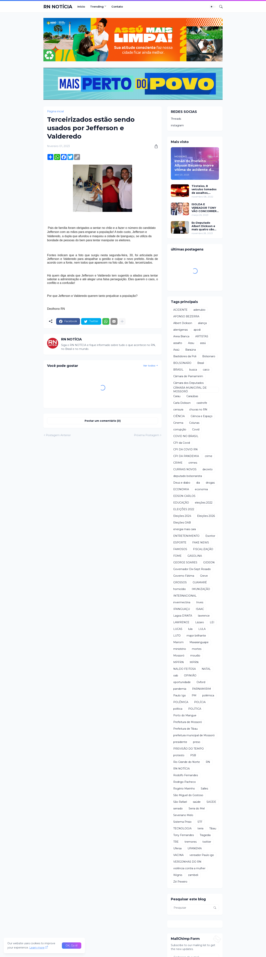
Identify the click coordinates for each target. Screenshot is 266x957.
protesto (178, 755)
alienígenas (180, 329)
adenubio (199, 309)
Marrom (178, 642)
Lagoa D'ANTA (182, 615)
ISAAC (200, 609)
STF (199, 821)
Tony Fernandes (183, 835)
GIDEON (209, 562)
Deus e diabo (181, 482)
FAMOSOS (180, 549)
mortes (196, 649)
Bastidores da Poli (184, 356)
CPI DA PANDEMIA (186, 456)
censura (178, 409)
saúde (197, 802)
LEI (212, 622)
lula (190, 629)
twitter (206, 841)
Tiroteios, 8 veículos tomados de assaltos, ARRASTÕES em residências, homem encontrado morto (205, 189)
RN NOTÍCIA (57, 6)
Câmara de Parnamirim (188, 376)
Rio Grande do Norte (186, 762)
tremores (191, 841)
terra (200, 828)
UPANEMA (194, 848)
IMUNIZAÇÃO (201, 589)
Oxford (201, 682)
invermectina (181, 602)
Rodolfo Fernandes (185, 775)
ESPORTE (179, 542)
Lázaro (199, 622)
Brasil (200, 363)
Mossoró (178, 655)
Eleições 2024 (182, 516)
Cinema (178, 422)
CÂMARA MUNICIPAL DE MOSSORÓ (190, 390)
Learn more (37, 947)
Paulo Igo (179, 695)
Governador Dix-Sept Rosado (192, 569)
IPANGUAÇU (181, 609)
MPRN (194, 662)
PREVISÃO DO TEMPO (188, 748)
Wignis (177, 875)
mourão (195, 655)
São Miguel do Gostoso (188, 795)
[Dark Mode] (213, 7)
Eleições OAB (182, 522)
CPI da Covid (181, 442)
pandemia (179, 688)
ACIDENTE (180, 309)
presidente (180, 742)
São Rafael (180, 802)
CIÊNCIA (179, 416)
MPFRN (178, 662)
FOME (177, 555)
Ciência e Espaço (201, 416)
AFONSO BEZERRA (186, 316)
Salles (204, 788)
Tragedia (205, 835)
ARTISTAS (201, 336)
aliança (202, 323)
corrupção (179, 429)
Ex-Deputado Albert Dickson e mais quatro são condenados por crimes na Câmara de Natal (204, 226)
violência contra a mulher (189, 868)
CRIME (178, 462)
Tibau (212, 828)
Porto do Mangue (184, 715)
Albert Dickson (182, 323)
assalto (177, 343)
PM (194, 695)
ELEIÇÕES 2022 (183, 509)
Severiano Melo (183, 815)
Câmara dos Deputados (188, 383)
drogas (210, 482)
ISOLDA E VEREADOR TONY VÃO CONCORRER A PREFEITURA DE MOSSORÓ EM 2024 (204, 208)
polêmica (208, 695)
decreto (207, 469)
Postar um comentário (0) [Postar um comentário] (103, 420)
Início (81, 6)
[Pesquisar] (219, 7)
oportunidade (182, 682)
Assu (191, 343)
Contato (117, 6)
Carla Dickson (182, 403)
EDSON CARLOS (184, 496)
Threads (176, 118)
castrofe (202, 403)
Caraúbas (192, 396)
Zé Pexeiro (180, 881)
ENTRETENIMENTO (186, 536)
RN (208, 762)
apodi (197, 329)
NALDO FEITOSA (184, 669)
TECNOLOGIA (182, 828)
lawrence (204, 615)
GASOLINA (194, 555)
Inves (199, 602)
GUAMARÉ (200, 582)
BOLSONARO (182, 363)
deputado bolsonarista (187, 476)
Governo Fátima (183, 575)
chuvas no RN (198, 409)
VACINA (178, 855)
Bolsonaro (208, 356)
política (177, 708)
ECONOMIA (181, 489)
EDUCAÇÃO (181, 502)
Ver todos (149, 365)
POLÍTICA (194, 708)
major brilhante (196, 635)
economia (201, 489)
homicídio (179, 589)
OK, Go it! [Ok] (72, 945)
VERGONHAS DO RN (187, 861)
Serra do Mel (197, 808)
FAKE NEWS (200, 542)
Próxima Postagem (146, 435)
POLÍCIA (200, 702)
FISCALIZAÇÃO (203, 549)
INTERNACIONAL (185, 595)
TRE (176, 841)
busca (193, 369)
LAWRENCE (181, 622)
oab (175, 675)
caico (206, 369)
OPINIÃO (190, 675)
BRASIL (178, 369)
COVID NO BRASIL (185, 436)
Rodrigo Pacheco (184, 782)
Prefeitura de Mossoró (187, 722)
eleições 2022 (203, 502)
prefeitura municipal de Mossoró (194, 735)
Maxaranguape (199, 642)
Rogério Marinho (184, 788)
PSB (193, 755)
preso (196, 742)
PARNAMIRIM (201, 688)
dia (198, 482)
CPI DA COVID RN (185, 449)
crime (208, 456)
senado (178, 808)
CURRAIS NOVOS (185, 469)
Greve (204, 575)
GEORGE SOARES (185, 562)
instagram (177, 125)
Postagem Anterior (58, 435)
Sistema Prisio (182, 821)
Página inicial (55, 111)
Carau (176, 396)
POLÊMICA (180, 702)
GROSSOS (180, 582)
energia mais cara (184, 529)
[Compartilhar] (155, 146)
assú (203, 343)
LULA (202, 629)
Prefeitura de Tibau (185, 728)
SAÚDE (211, 802)
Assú (176, 349)
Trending (97, 6)
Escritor (210, 536)
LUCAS (177, 629)
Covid (195, 429)
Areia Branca (181, 336)
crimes (192, 462)
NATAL (206, 669)
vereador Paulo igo (202, 855)
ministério (179, 649)
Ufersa (177, 848)
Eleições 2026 (206, 516)
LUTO (177, 635)
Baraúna (190, 349)
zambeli (193, 875)
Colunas (194, 422)
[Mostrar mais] (122, 321)
